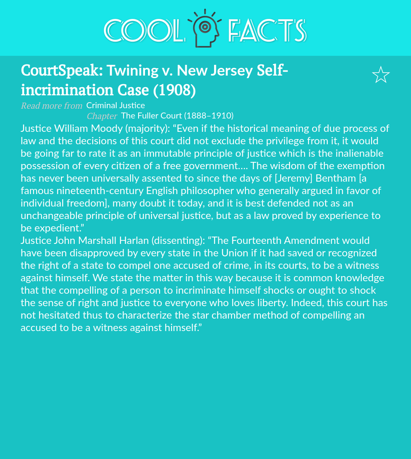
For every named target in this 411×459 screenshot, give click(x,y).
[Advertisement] (205, 397)
